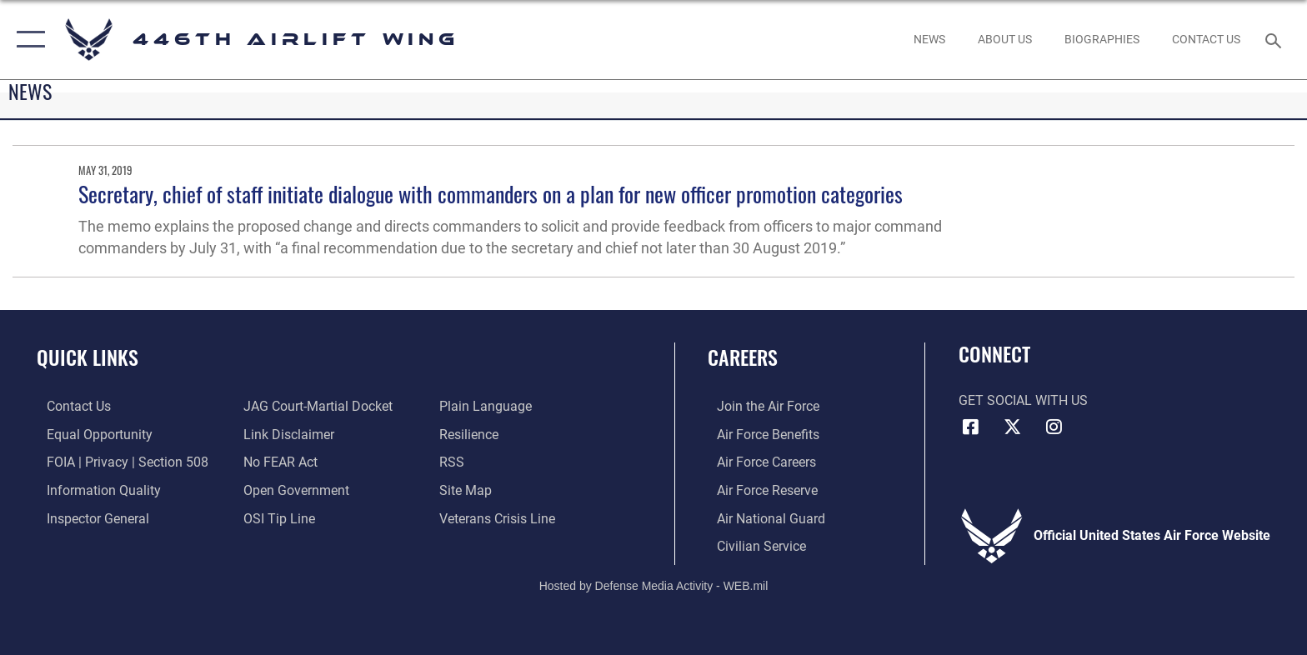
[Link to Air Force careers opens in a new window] (757, 462)
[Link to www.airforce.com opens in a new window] (759, 406)
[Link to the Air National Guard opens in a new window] (762, 518)
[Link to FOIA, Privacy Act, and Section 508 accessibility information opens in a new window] (117, 462)
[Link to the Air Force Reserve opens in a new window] (758, 490)
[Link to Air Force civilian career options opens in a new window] (752, 545)
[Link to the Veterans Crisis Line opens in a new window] (500, 518)
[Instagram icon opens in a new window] (1053, 426)
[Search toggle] (1275, 39)
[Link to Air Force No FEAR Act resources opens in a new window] (277, 462)
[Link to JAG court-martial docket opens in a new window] (314, 406)
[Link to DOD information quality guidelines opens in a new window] (94, 490)
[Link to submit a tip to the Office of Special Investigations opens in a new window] (276, 518)
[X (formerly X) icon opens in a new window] (1011, 426)
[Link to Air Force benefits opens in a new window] (759, 434)
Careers (743, 357)
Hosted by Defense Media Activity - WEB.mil (654, 584)
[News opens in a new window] (929, 39)
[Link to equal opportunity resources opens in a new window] (90, 434)
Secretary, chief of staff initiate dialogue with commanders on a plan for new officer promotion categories (490, 193)
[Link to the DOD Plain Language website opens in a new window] (489, 406)
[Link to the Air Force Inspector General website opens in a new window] (88, 518)
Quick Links (87, 357)
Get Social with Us (1023, 400)
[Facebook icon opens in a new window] (971, 426)
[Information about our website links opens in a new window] (285, 434)
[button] (27, 39)
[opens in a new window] (1004, 39)
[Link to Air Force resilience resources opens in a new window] (472, 434)
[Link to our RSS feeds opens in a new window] (455, 462)
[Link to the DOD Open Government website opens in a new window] (293, 490)
